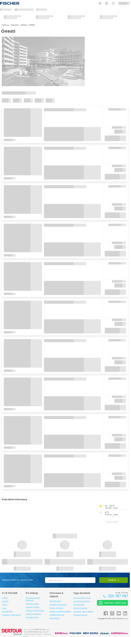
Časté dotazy (54, 618)
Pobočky (5, 601)
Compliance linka (32, 617)
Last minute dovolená (81, 601)
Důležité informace (56, 615)
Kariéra (4, 605)
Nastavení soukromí (33, 614)
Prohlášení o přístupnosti (11, 615)
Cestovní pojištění (32, 607)
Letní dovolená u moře (82, 598)
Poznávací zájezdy (80, 615)
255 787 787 (117, 596)
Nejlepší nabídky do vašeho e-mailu (17, 580)
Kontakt (5, 598)
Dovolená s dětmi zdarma (83, 611)
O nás (4, 608)
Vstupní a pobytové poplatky (60, 611)
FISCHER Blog (7, 611)
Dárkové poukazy (32, 604)
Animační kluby (79, 605)
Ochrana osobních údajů (35, 610)
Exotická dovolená (80, 608)
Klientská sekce (55, 601)
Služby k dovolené (56, 608)
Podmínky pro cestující (58, 604)
